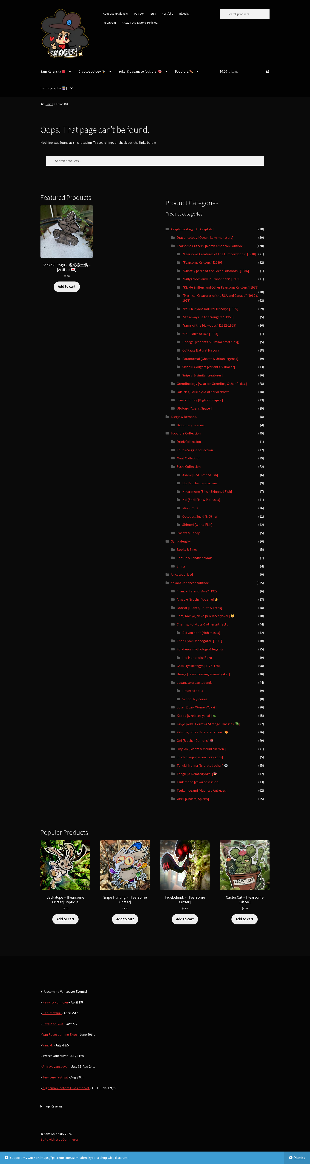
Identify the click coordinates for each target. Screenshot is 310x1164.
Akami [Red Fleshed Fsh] (200, 475)
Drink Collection (189, 441)
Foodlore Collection (186, 433)
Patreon (139, 13)
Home (49, 104)
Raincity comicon (55, 1002)
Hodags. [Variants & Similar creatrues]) (210, 342)
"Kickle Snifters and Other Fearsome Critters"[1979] (220, 287)
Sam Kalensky (52, 71)
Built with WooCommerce (59, 1139)
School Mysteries (194, 699)
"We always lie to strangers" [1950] (208, 317)
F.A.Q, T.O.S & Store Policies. (140, 22)
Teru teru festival (55, 1077)
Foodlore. (184, 71)
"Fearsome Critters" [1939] (202, 262)
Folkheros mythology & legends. (200, 649)
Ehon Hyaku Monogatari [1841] (199, 641)
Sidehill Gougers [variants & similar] (208, 367)
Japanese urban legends (194, 682)
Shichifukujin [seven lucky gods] (200, 757)
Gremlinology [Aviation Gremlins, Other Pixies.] (212, 383)
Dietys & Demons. (184, 417)
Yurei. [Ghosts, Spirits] (193, 799)
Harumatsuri (52, 1013)
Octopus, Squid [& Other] (200, 516)
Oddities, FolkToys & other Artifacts (203, 392)
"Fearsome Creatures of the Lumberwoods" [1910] (219, 254)
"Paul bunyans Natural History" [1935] (210, 309)
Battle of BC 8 (53, 1024)
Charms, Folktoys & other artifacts (202, 624)
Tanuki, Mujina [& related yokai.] (202, 765)
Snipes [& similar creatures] (202, 375)
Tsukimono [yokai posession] (198, 782)
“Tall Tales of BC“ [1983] (200, 334)
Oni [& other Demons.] (195, 740)
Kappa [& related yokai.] (196, 715)
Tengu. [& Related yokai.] (197, 774)
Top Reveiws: (53, 1106)
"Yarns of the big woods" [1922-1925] (209, 325)
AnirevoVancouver (55, 1066)
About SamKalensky (116, 13)
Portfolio (167, 13)
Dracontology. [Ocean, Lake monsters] (205, 237)
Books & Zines (187, 549)
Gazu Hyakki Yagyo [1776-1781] (199, 666)
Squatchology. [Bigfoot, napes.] (200, 400)
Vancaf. (47, 1045)
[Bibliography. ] (53, 88)
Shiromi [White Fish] (197, 524)
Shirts (181, 566)
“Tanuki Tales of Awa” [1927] (198, 591)
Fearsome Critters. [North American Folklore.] (211, 246)
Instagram (109, 22)
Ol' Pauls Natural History (200, 350)
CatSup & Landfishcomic (194, 558)
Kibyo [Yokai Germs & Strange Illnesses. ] (208, 724)
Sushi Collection (189, 466)
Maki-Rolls (190, 508)
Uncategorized (182, 574)
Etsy (153, 13)
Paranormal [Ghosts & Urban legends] (210, 358)
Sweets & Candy (188, 533)
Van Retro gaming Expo (59, 1034)
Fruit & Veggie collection (195, 450)
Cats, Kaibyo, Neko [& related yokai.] (205, 616)
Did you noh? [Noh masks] (201, 632)
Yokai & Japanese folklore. (140, 71)
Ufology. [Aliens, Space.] (194, 408)
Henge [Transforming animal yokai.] (203, 674)
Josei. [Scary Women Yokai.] (197, 707)
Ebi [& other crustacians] (200, 483)
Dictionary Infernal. (191, 425)
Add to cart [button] (67, 286)
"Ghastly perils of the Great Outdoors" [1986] (215, 271)
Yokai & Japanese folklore (190, 583)
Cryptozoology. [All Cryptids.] (192, 229)
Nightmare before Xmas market (66, 1088)
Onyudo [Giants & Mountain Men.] (201, 749)
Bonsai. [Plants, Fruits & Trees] (199, 608)
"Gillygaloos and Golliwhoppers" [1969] (211, 279)
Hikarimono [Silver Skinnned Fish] (207, 491)
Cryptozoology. (92, 71)
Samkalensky (181, 541)
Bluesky (184, 13)
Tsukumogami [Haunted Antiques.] (202, 790)
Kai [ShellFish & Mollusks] (201, 499)
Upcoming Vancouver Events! (65, 991)
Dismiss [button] (299, 1157)
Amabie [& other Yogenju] (197, 599)
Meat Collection (188, 458)
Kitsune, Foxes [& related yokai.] (202, 732)
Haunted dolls (192, 690)
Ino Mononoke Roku (197, 657)
